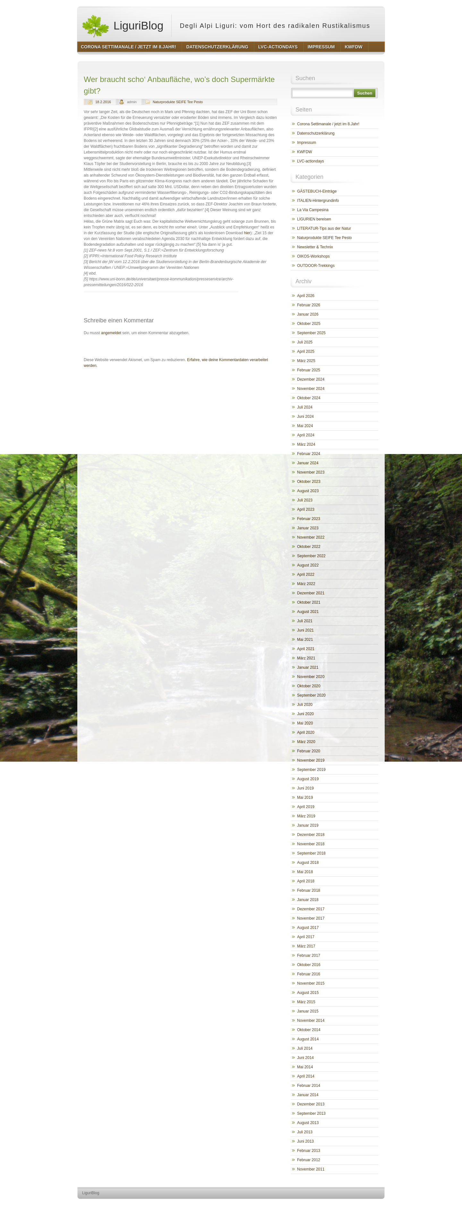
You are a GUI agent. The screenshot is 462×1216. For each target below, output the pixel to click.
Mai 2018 (305, 872)
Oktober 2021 (309, 602)
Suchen (364, 93)
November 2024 (310, 388)
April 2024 (305, 435)
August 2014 (308, 1039)
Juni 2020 (305, 714)
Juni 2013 (305, 1141)
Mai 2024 (305, 426)
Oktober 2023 (309, 481)
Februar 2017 (308, 955)
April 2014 (305, 1076)
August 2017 (308, 927)
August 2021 (308, 611)
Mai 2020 (305, 723)
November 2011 (310, 1169)
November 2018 (310, 844)
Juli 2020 (304, 704)
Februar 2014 (308, 1085)
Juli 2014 (304, 1048)
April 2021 (305, 649)
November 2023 (310, 472)
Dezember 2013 (310, 1104)
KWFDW (304, 152)
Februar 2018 (308, 890)
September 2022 (311, 556)
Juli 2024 (304, 407)
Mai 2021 (305, 639)
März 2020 (306, 742)
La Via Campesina (313, 210)
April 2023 (305, 509)
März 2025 (306, 361)
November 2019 (310, 760)
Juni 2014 (305, 1057)
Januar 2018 (308, 900)
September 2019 (311, 769)
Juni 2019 (305, 788)
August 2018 (308, 862)
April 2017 (305, 937)
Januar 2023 (308, 528)
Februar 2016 (308, 974)
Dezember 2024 (310, 379)
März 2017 (306, 946)
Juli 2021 (304, 621)
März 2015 (306, 1002)
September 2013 (311, 1113)
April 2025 (305, 351)
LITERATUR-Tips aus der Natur (324, 228)
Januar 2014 (308, 1095)
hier (247, 233)
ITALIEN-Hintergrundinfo (318, 200)
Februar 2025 (308, 370)
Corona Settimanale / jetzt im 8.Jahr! (328, 124)
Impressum (306, 142)
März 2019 (306, 816)
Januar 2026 (308, 314)
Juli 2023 (304, 500)
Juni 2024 (305, 416)
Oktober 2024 (309, 398)
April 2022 (305, 574)
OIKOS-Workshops (313, 256)
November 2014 (310, 1020)
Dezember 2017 (310, 909)
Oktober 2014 (309, 1030)
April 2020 (305, 732)
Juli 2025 (304, 342)
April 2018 (305, 881)
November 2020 (310, 676)
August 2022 (308, 565)
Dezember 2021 (310, 593)
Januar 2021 (308, 667)
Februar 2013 (308, 1150)
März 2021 (306, 658)
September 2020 (311, 695)
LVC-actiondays (310, 161)
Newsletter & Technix (315, 247)
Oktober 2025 (309, 323)
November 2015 (310, 983)
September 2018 (311, 853)
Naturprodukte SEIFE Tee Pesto (178, 102)
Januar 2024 (308, 463)
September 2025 (311, 333)
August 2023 (308, 491)
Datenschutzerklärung (316, 133)
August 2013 (308, 1123)
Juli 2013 (304, 1132)
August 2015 (308, 992)
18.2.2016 (103, 102)
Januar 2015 (308, 1011)
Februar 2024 (308, 453)
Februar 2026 (308, 305)
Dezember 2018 (310, 834)
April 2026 (305, 296)
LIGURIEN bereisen (314, 219)
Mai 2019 (305, 797)
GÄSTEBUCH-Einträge (317, 191)
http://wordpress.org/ (312, 1205)
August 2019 (308, 779)
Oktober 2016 (309, 965)
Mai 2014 (305, 1067)
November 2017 (310, 918)
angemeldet (111, 333)
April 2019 (305, 807)
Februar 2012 (308, 1160)
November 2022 (310, 537)
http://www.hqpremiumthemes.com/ (360, 1205)
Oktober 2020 (309, 686)
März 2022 (306, 584)
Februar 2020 (308, 751)
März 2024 (306, 444)
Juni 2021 (305, 630)
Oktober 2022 (309, 546)
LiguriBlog (122, 25)
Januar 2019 (308, 825)
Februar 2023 (308, 519)
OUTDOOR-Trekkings (316, 265)
